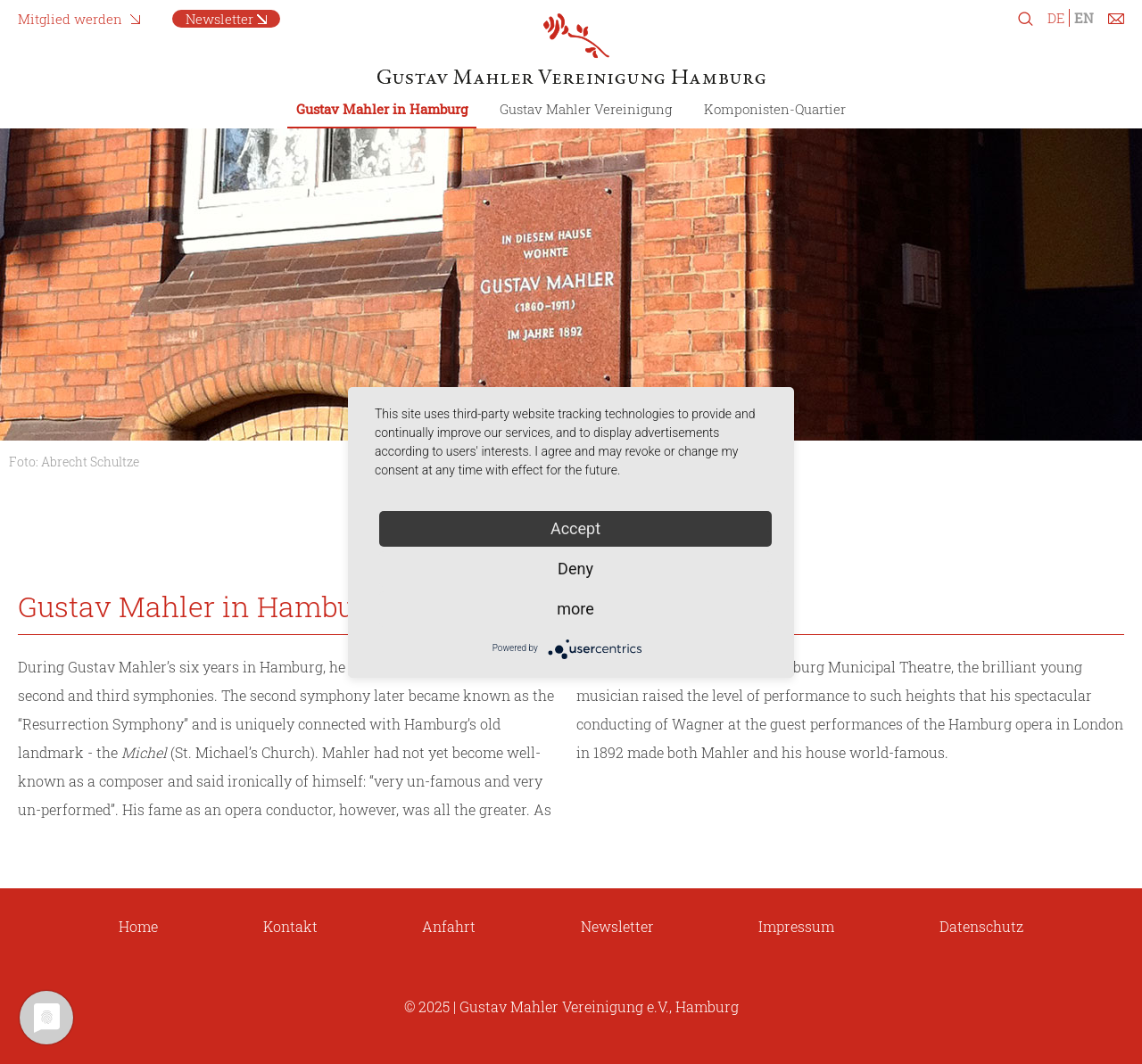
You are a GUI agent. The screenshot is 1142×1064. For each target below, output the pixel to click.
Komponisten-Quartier (775, 109)
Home (138, 926)
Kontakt (290, 926)
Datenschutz (981, 926)
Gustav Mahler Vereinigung (586, 109)
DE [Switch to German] (1055, 18)
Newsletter (219, 19)
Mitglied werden (70, 19)
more (575, 608)
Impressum (796, 926)
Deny (575, 568)
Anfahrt (449, 926)
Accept (575, 528)
